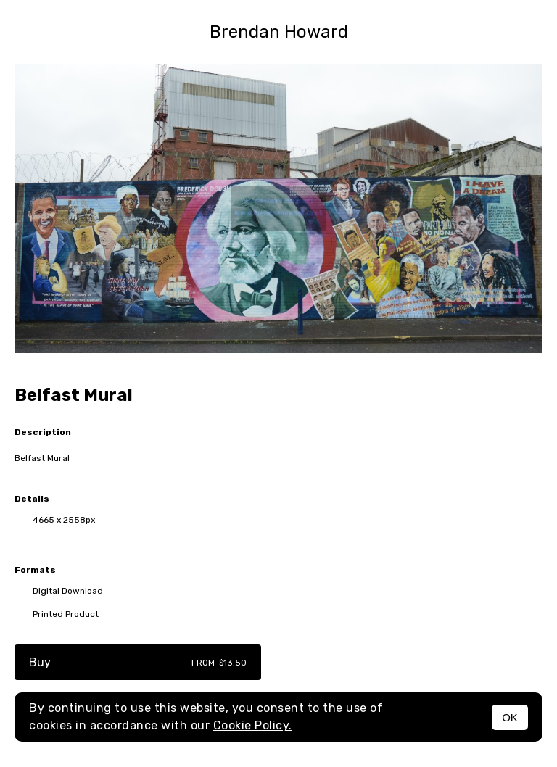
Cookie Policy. (252, 725)
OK (510, 717)
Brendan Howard (279, 32)
